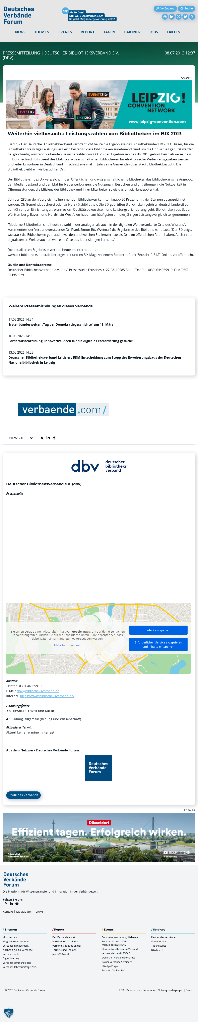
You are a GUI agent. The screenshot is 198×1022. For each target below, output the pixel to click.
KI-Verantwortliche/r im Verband (120, 949)
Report (87, 32)
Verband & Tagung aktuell (66, 945)
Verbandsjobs (159, 941)
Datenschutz (133, 990)
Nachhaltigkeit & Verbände (18, 949)
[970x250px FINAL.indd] (99, 83)
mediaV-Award (60, 954)
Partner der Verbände (163, 937)
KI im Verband (10, 937)
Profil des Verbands (23, 795)
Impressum (149, 990)
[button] (9, 1013)
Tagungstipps (158, 945)
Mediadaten (24, 911)
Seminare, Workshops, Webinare (120, 937)
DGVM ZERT (158, 949)
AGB (121, 990)
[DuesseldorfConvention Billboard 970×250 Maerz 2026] (99, 815)
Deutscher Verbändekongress (118, 957)
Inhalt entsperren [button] (158, 630)
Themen (42, 32)
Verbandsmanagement (15, 945)
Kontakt (8, 911)
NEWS (20, 32)
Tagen (109, 32)
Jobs (153, 32)
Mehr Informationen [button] (67, 645)
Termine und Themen (64, 949)
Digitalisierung (11, 958)
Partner (132, 32)
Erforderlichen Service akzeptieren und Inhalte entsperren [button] (158, 644)
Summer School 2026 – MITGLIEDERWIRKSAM (115, 943)
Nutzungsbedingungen (170, 990)
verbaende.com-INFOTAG (116, 953)
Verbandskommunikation (17, 962)
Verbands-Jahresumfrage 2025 (20, 967)
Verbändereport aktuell (65, 941)
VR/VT (39, 911)
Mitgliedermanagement (16, 941)
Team (189, 990)
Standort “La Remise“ (113, 970)
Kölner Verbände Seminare (117, 962)
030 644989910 (30, 686)
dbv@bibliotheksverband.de (38, 691)
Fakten (174, 32)
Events (65, 32)
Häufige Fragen (110, 966)
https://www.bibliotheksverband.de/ (47, 696)
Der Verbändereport (63, 937)
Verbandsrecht (11, 954)
